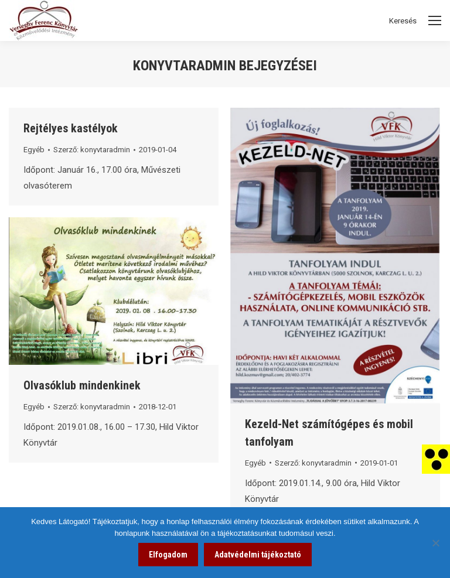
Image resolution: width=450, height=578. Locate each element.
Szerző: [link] (91, 149)
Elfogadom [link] (168, 554)
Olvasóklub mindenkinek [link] (82, 385)
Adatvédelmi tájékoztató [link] (257, 554)
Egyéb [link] (34, 149)
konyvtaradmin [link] (184, 65)
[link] (436, 458)
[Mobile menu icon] (434, 20)
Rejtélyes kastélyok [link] (70, 128)
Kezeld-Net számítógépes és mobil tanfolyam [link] (329, 433)
